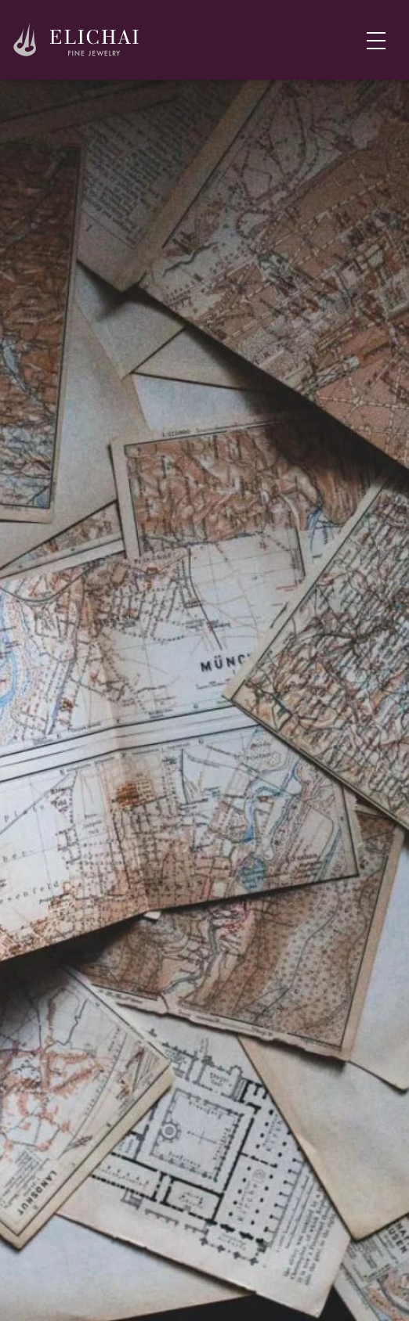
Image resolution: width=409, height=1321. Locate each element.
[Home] (76, 40)
